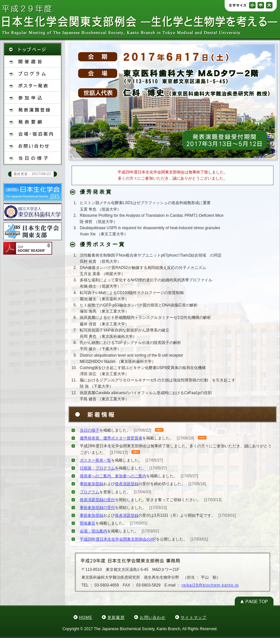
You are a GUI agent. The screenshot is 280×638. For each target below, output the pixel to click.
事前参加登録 (91, 484)
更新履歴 (116, 617)
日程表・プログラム (97, 468)
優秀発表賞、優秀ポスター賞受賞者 (111, 438)
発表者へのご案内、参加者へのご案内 (113, 476)
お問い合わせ (152, 617)
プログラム (89, 492)
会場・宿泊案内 (93, 531)
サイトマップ (193, 617)
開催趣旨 (87, 523)
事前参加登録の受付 (97, 507)
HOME (85, 617)
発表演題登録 (126, 484)
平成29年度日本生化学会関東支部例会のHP (118, 539)
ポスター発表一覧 (95, 460)
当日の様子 (89, 430)
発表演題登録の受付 (97, 499)
